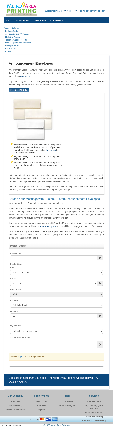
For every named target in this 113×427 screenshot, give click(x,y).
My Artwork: (16, 326)
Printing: (14, 300)
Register (75, 11)
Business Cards (94, 401)
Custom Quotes (23, 20)
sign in (21, 357)
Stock (13, 279)
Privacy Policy (15, 405)
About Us (15, 401)
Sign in (65, 11)
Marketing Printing (94, 412)
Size (12, 268)
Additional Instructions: (21, 337)
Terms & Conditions (15, 410)
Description (18, 90)
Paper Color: (16, 289)
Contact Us (40, 20)
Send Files (41, 405)
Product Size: (16, 264)
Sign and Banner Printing (94, 421)
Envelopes (25, 76)
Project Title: (16, 253)
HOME (8, 20)
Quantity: (14, 311)
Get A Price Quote (67, 405)
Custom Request (48, 226)
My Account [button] (56, 20)
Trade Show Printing (93, 417)
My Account (41, 401)
